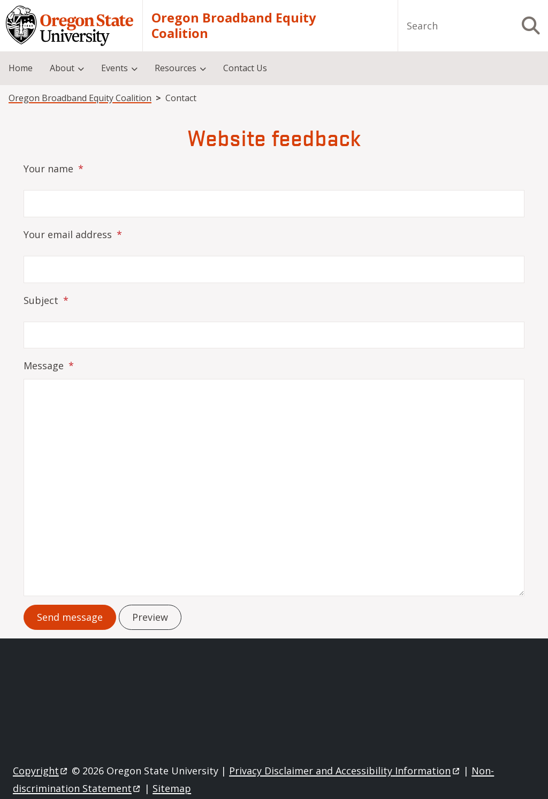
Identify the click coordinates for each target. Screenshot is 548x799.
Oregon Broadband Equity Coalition (233, 26)
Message (44, 365)
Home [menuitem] (21, 68)
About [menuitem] (62, 68)
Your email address (68, 234)
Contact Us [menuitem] (245, 68)
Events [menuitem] (114, 68)
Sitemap (172, 788)
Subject (41, 300)
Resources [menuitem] (175, 68)
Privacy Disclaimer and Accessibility (345, 770)
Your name (48, 168)
